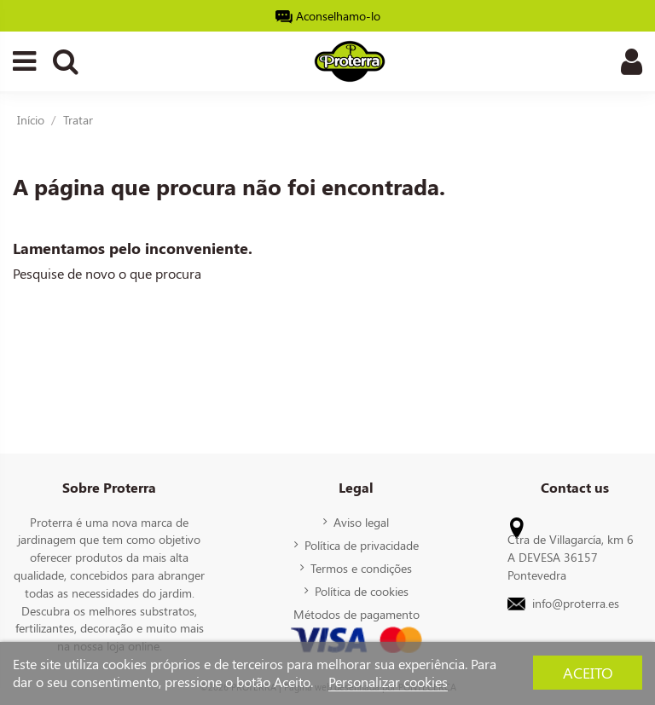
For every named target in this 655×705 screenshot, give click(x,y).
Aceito (588, 672)
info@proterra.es (575, 602)
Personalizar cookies (388, 682)
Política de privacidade (361, 544)
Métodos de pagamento (356, 613)
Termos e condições (361, 567)
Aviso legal (361, 521)
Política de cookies (362, 590)
